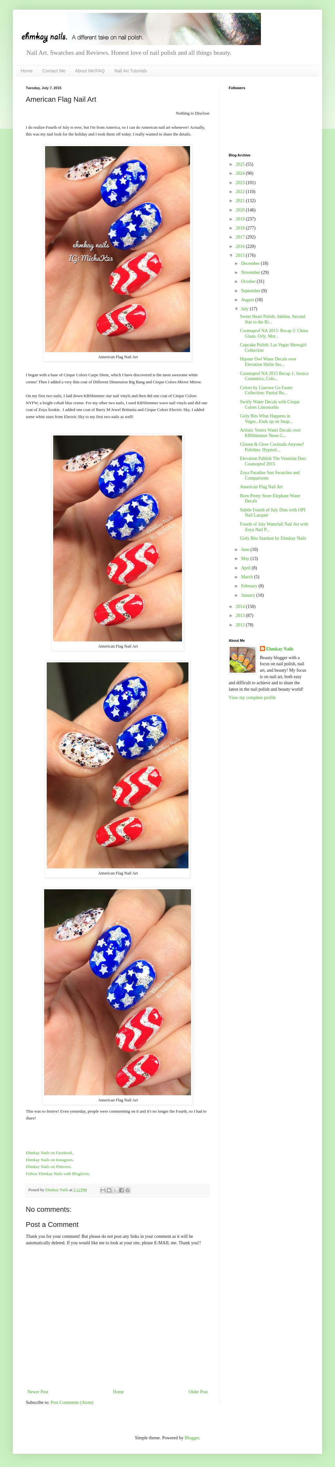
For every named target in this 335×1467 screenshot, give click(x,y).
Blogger (192, 1437)
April (246, 567)
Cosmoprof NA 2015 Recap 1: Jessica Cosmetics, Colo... (274, 376)
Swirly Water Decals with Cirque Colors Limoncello (270, 404)
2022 (241, 191)
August (248, 299)
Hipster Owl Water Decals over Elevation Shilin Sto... (268, 362)
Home (27, 70)
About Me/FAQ (90, 70)
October (249, 281)
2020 (241, 210)
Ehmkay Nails (279, 649)
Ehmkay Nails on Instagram (49, 1159)
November (251, 272)
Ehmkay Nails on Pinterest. (49, 1166)
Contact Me (53, 70)
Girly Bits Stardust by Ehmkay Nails (273, 538)
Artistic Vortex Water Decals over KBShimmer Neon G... (270, 433)
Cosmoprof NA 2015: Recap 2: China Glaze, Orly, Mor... (274, 333)
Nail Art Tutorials (130, 70)
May (245, 558)
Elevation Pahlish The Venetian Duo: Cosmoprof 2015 (273, 461)
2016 (241, 246)
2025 (241, 164)
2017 (241, 237)
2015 (241, 255)
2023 (241, 182)
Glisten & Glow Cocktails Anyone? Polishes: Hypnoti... (272, 447)
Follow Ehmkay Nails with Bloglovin (57, 1173)
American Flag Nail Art (261, 486)
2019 (241, 219)
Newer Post (37, 1391)
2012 (241, 624)
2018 (241, 228)
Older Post (198, 1391)
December (251, 263)
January (248, 595)
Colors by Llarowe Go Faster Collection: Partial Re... (266, 390)
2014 (241, 606)
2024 (241, 173)
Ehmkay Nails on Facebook (49, 1152)
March (247, 577)
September (251, 290)
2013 (241, 615)
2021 (241, 200)
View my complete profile (252, 697)
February (249, 586)
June (245, 549)
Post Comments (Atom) (72, 1402)
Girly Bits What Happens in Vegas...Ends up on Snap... (266, 419)
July (245, 308)
